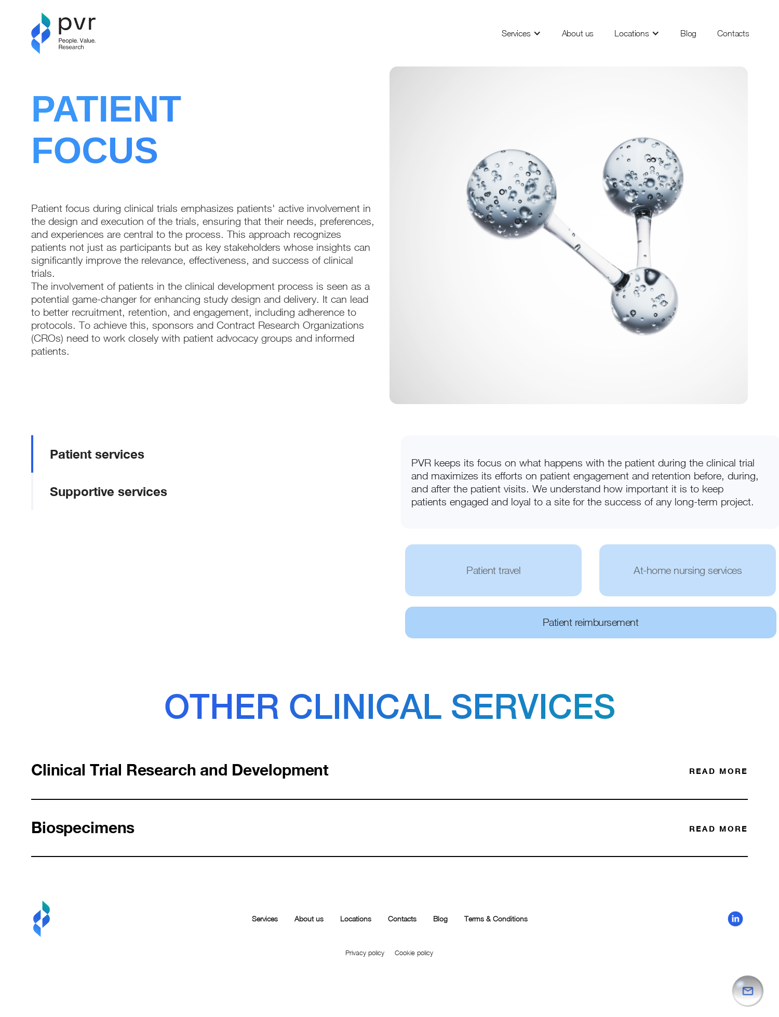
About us (578, 33)
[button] (521, 33)
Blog (688, 33)
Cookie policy (414, 952)
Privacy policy (364, 952)
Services (516, 33)
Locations (631, 33)
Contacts (733, 33)
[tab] (161, 454)
